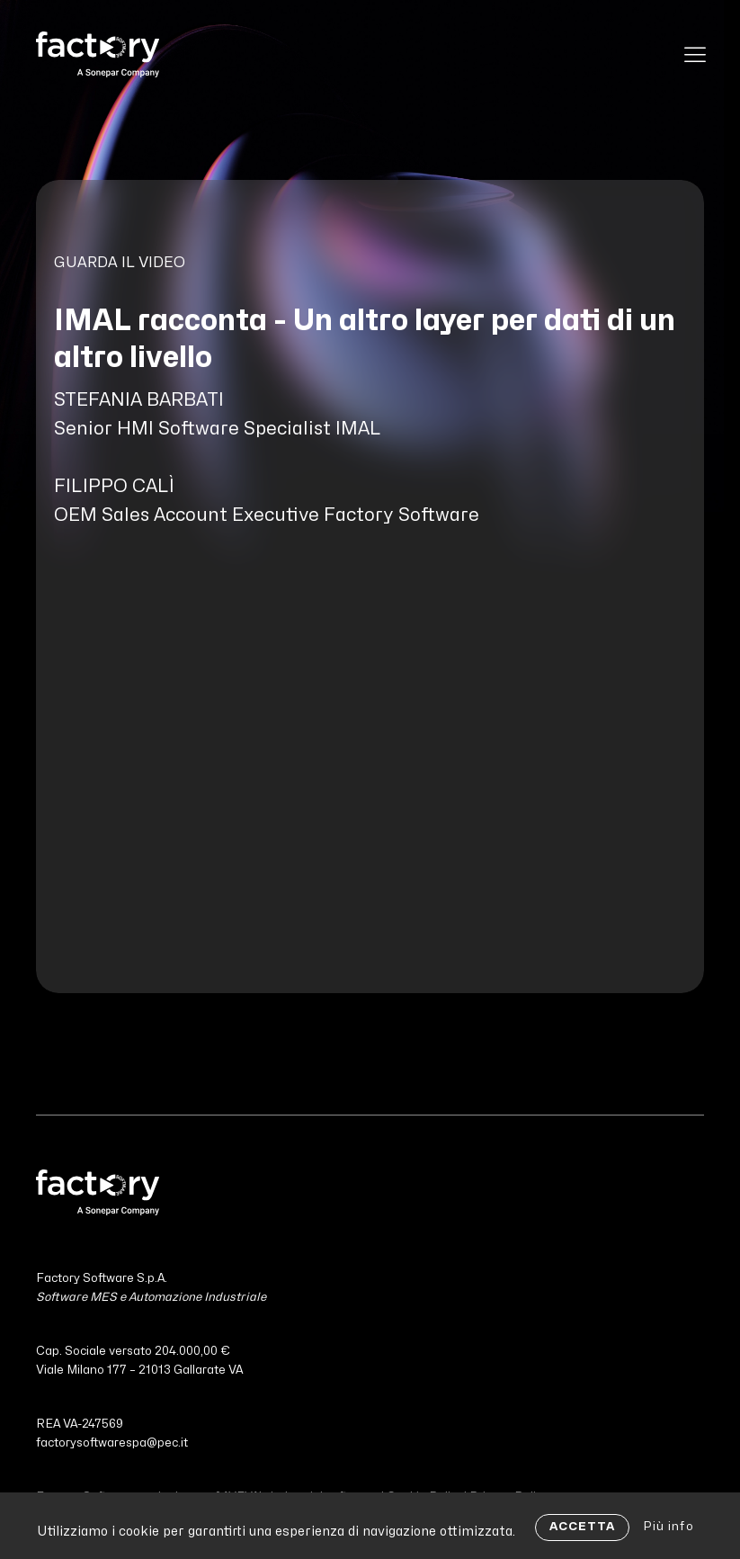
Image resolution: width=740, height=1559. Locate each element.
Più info (668, 1526)
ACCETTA (582, 1526)
